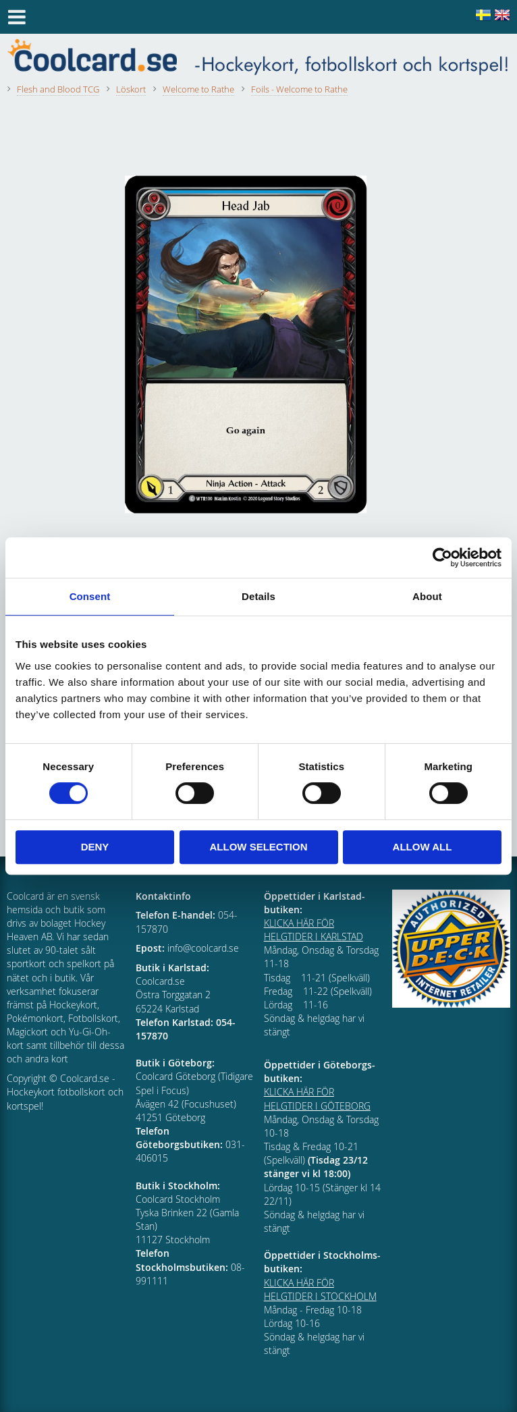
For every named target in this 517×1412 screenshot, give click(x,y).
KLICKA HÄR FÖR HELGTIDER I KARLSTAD (313, 930)
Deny (95, 846)
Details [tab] (258, 596)
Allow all (422, 846)
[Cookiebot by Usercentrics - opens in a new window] (442, 557)
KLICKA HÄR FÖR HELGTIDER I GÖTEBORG (317, 1098)
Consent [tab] (90, 596)
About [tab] (427, 596)
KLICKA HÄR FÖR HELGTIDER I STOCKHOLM (320, 1289)
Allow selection (259, 846)
